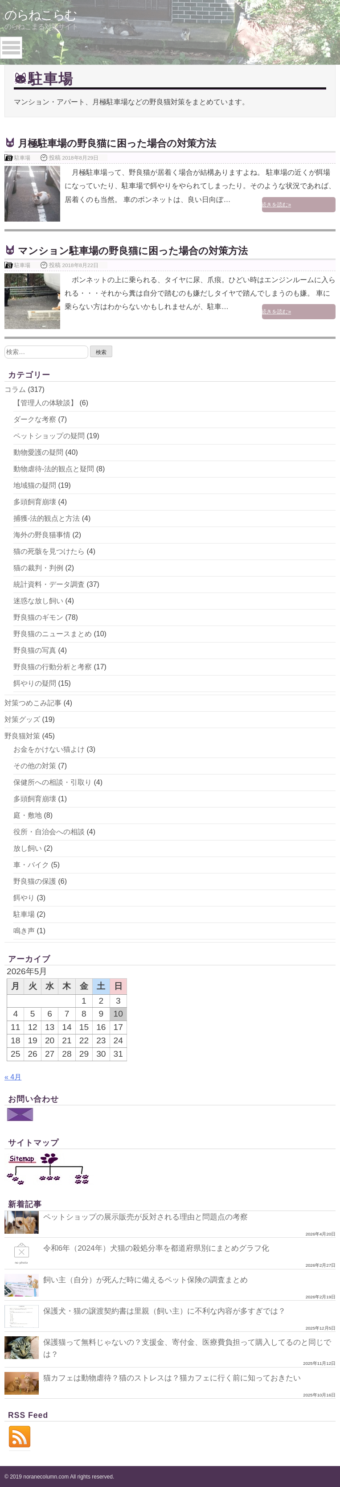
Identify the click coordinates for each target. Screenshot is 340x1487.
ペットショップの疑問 (49, 436)
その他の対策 (34, 766)
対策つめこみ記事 (32, 703)
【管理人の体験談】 (45, 403)
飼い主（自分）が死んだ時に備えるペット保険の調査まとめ (151, 1279)
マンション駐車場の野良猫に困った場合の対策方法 (143, 250)
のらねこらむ (40, 15)
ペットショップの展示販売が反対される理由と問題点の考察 (151, 1216)
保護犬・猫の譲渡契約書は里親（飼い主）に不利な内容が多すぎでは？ (171, 1310)
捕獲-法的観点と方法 (46, 518)
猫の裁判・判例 (38, 568)
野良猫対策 (22, 736)
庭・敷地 (27, 815)
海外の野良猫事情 (41, 535)
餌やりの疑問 (34, 683)
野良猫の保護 (34, 881)
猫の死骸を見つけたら (49, 551)
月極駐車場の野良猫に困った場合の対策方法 (126, 143)
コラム (15, 389)
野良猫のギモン (38, 617)
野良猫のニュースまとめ (52, 634)
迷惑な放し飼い (38, 601)
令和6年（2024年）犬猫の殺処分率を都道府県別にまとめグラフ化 (162, 1248)
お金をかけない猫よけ (49, 749)
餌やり (24, 898)
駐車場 (22, 158)
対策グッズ (22, 719)
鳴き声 (24, 931)
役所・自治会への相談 (49, 832)
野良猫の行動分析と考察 (52, 667)
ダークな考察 (34, 419)
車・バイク (31, 865)
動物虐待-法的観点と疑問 (53, 469)
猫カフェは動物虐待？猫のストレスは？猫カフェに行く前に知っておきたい (179, 1376)
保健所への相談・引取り (52, 782)
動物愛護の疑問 (38, 452)
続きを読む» (313, 205)
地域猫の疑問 (34, 485)
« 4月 (12, 1077)
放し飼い (27, 848)
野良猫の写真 (34, 650)
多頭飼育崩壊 (34, 502)
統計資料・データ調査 (49, 584)
